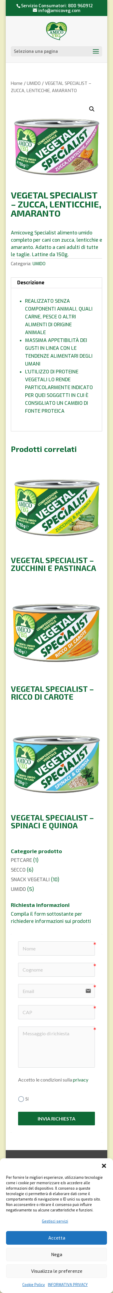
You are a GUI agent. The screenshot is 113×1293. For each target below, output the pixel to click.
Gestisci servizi (55, 1221)
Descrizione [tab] (30, 282)
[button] (104, 1166)
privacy (80, 1079)
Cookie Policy (33, 1284)
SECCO (18, 870)
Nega (56, 1255)
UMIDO (34, 83)
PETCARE (21, 860)
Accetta (56, 1238)
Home (17, 83)
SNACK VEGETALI (30, 879)
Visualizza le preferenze (56, 1271)
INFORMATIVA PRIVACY (68, 1284)
